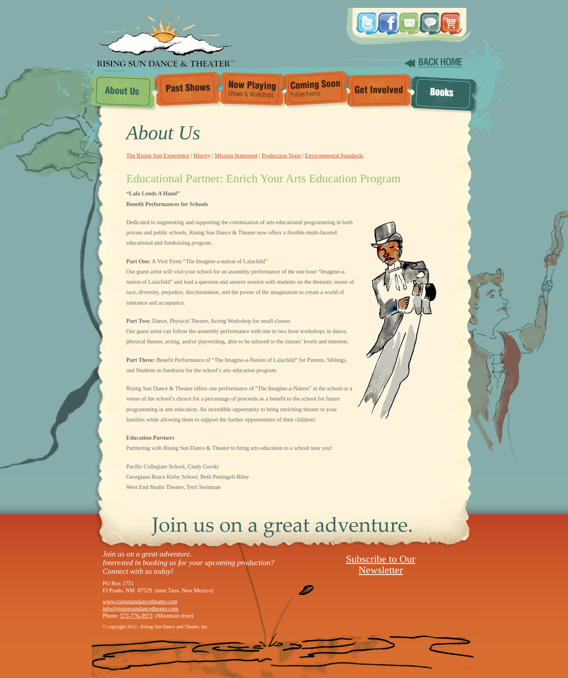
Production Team (281, 155)
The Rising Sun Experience (157, 155)
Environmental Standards (334, 155)
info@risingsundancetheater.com (140, 608)
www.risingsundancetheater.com (140, 601)
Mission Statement (236, 155)
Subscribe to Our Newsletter (380, 564)
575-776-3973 (136, 615)
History (202, 155)
